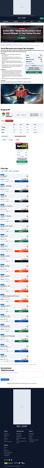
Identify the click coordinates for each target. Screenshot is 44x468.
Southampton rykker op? (5, 306)
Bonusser (16, 21)
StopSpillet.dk (32, 15)
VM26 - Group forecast (5, 326)
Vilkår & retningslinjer (8, 452)
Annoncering (6, 450)
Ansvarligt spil (31, 441)
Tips (24, 21)
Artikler (5, 436)
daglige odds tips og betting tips (30, 383)
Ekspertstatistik (9, 120)
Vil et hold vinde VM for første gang (8, 336)
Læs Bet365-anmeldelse (30, 63)
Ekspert (6, 171)
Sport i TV (6, 440)
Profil (3, 139)
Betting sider (18, 433)
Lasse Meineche (6, 44)
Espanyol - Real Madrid (5, 266)
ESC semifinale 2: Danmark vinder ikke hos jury (10, 296)
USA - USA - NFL (11, 41)
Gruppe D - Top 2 (4, 356)
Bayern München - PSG (5, 286)
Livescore (31, 438)
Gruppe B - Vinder (4, 346)
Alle (2, 171)
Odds (32, 21)
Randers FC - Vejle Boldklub (6, 186)
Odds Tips (6, 433)
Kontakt (5, 447)
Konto (41, 18)
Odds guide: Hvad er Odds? (34, 440)
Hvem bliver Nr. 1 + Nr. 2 (5, 316)
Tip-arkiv (9, 139)
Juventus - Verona (4, 236)
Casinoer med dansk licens (21, 441)
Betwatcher (31, 435)
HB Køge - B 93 (4, 196)
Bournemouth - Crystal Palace (6, 206)
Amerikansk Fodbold (4, 41)
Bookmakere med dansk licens (21, 439)
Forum (39, 21)
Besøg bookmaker (22, 161)
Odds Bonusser (19, 435)
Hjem (1, 23)
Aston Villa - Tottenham (5, 256)
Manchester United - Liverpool (6, 226)
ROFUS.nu (20, 15)
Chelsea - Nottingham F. (5, 276)
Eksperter (6, 438)
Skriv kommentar (4, 379)
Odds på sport (6, 435)
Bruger (10, 171)
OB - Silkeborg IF (4, 176)
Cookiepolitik (6, 455)
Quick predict (16, 171)
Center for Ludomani (8, 441)
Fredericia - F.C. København (6, 216)
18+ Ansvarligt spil (16, 466)
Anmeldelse (22, 156)
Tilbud (17, 442)
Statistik (3, 120)
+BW (41, 27)
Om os (5, 449)
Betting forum (31, 433)
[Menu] (1, 18)
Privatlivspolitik (7, 454)
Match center (3, 26)
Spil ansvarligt (12, 15)
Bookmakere (5, 21)
